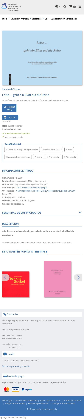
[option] (21, 284)
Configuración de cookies (63, 403)
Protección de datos (73, 400)
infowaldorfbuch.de (18, 329)
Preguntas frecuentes (15, 403)
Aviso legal (7, 400)
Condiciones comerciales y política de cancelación (37, 400)
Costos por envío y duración (16, 366)
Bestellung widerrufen (38, 403)
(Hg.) (31, 187)
